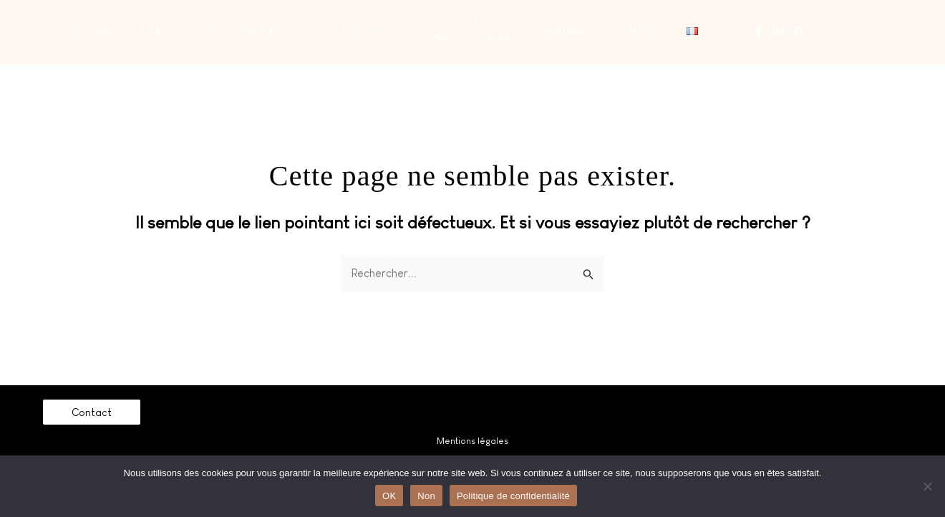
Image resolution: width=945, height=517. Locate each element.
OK (389, 496)
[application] (297, 31)
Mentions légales (472, 440)
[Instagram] (778, 31)
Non (426, 496)
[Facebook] (758, 31)
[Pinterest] (798, 31)
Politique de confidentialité (513, 496)
